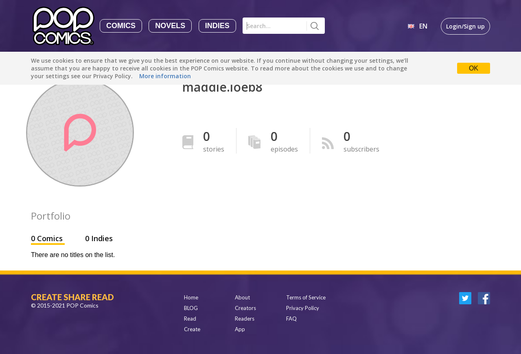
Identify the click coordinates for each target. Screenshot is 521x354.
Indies (217, 26)
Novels (170, 26)
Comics (121, 26)
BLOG (191, 308)
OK (473, 68)
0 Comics (48, 238)
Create (192, 329)
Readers (244, 318)
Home (191, 297)
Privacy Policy (302, 308)
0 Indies (99, 238)
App (240, 329)
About (242, 297)
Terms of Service (306, 297)
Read (190, 318)
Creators (245, 308)
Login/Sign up (465, 26)
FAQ (291, 318)
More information (165, 76)
